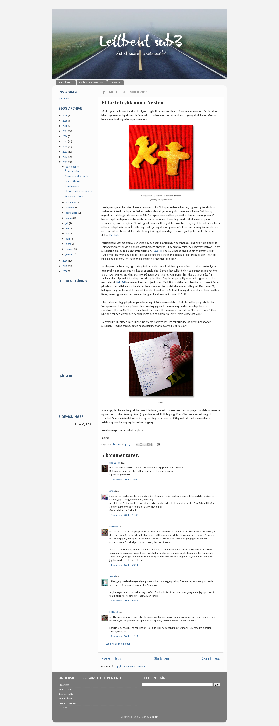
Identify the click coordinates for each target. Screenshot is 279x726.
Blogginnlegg (66, 82)
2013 (65, 152)
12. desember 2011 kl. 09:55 (123, 600)
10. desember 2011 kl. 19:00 (123, 479)
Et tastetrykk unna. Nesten (78, 191)
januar (69, 254)
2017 (65, 131)
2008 (65, 271)
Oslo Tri (120, 282)
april (68, 239)
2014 (65, 146)
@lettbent (64, 98)
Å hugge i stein (72, 171)
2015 (65, 141)
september (72, 213)
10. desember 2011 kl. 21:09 (123, 515)
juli (67, 223)
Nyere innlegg (111, 658)
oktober (70, 208)
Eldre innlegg (211, 658)
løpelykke (114, 235)
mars (68, 244)
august (69, 218)
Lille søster (114, 463)
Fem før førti (65, 698)
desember (71, 167)
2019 (65, 121)
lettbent (117, 444)
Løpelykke (115, 82)
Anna (112, 491)
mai (68, 233)
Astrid (112, 576)
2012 (65, 157)
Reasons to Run (66, 694)
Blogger (154, 717)
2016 (65, 136)
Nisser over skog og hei (77, 176)
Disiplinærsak (72, 186)
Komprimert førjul (74, 196)
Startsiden (161, 658)
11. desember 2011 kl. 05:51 (123, 565)
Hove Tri (157, 251)
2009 (65, 266)
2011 (65, 162)
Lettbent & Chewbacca (91, 82)
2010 (65, 261)
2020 (65, 115)
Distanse (63, 707)
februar (70, 249)
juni (68, 228)
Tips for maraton (67, 703)
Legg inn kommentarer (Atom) (130, 666)
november (71, 202)
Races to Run (65, 689)
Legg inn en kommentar (118, 644)
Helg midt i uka (72, 181)
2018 (65, 126)
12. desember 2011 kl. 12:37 (123, 636)
